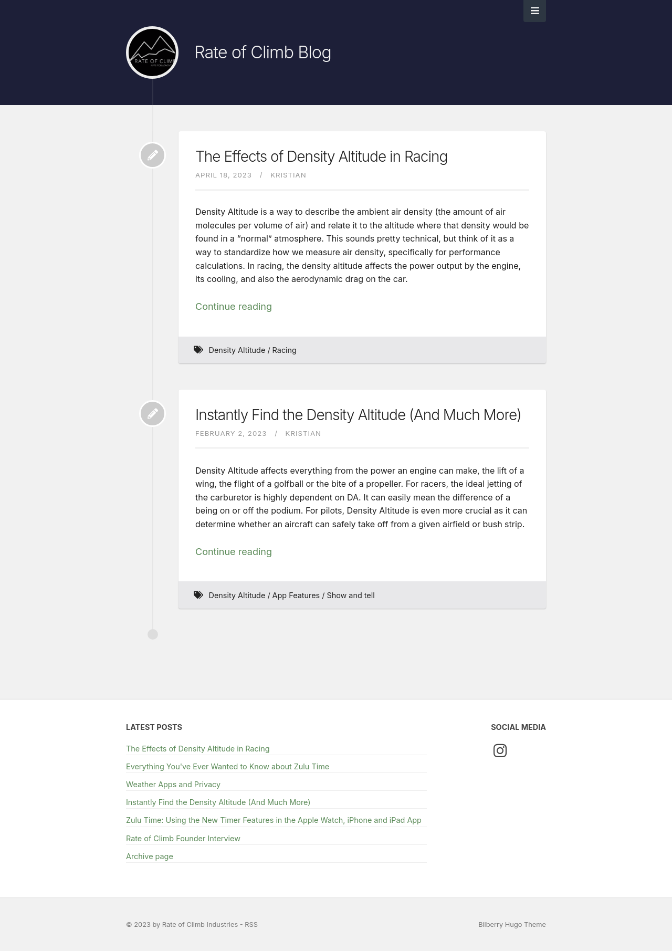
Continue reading (233, 306)
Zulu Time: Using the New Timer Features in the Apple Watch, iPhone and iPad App (274, 820)
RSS (251, 924)
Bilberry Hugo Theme (512, 924)
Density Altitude (237, 350)
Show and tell (350, 595)
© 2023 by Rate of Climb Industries (183, 924)
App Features (296, 595)
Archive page (149, 856)
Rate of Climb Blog (262, 52)
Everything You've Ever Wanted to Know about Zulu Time (227, 766)
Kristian (288, 175)
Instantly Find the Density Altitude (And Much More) (358, 415)
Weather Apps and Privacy (173, 784)
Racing (284, 350)
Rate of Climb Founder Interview (183, 838)
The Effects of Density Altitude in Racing (321, 156)
